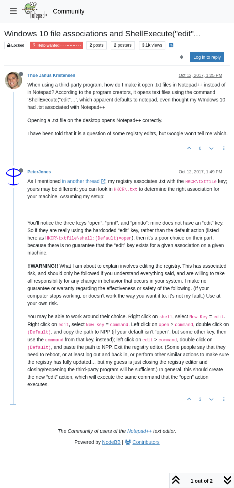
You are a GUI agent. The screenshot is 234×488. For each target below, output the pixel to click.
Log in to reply (207, 57)
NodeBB (111, 442)
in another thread (83, 181)
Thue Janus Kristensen (51, 75)
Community (69, 11)
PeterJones (39, 171)
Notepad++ (139, 431)
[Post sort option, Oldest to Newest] (181, 57)
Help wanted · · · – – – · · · (56, 45)
